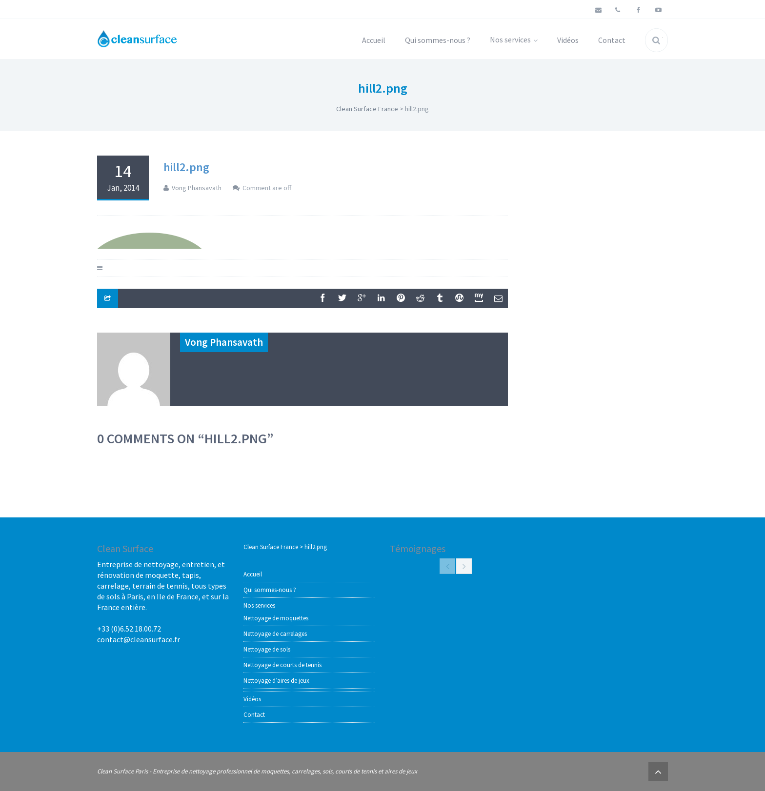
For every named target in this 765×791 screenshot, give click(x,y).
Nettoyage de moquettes (275, 618)
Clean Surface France (367, 108)
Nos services (514, 39)
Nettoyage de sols (266, 649)
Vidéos (568, 40)
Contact (611, 40)
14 (123, 177)
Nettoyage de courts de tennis (282, 665)
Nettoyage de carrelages (275, 634)
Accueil (373, 40)
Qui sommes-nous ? (437, 40)
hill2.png (186, 167)
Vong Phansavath (196, 187)
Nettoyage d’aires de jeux (276, 680)
